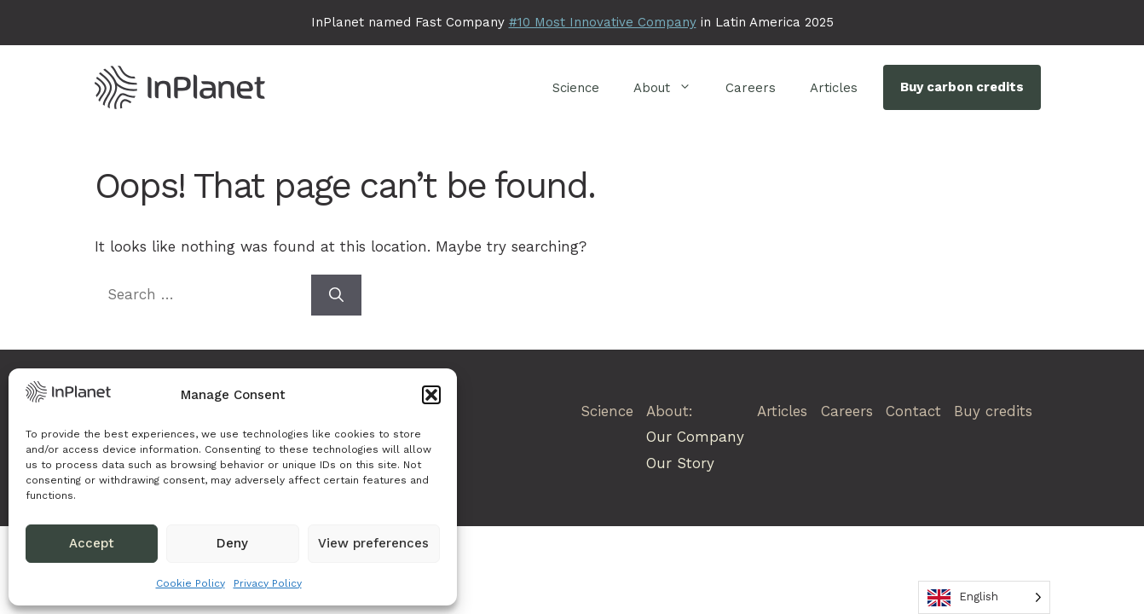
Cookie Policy (190, 583)
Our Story (680, 463)
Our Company (695, 436)
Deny (232, 543)
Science (575, 88)
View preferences (373, 543)
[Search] (336, 295)
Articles (834, 88)
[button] (431, 394)
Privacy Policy (268, 583)
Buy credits (993, 411)
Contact (913, 411)
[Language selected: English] (984, 597)
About (670, 87)
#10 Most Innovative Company (602, 22)
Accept (91, 543)
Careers (750, 88)
